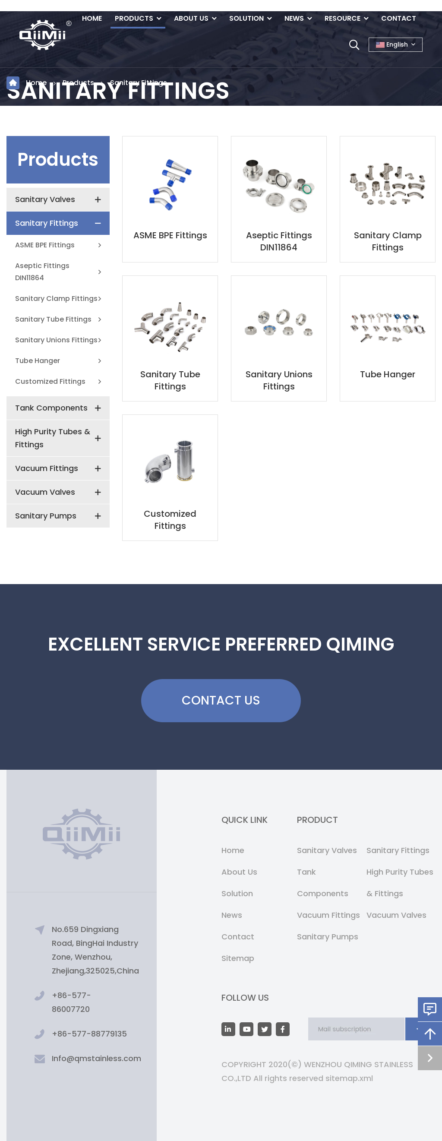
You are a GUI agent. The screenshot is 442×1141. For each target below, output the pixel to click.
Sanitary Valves (45, 199)
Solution (246, 18)
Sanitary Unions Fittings (56, 340)
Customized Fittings (50, 381)
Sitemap (237, 958)
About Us (191, 18)
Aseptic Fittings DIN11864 (42, 272)
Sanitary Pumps (45, 515)
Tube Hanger (37, 361)
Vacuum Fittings (46, 468)
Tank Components (51, 407)
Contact (398, 18)
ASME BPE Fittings (45, 245)
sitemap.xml (349, 1078)
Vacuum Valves (45, 492)
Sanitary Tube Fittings (53, 319)
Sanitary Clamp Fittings (56, 298)
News (294, 18)
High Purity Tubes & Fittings (52, 438)
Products (134, 18)
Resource (342, 18)
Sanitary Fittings (138, 83)
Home (92, 18)
